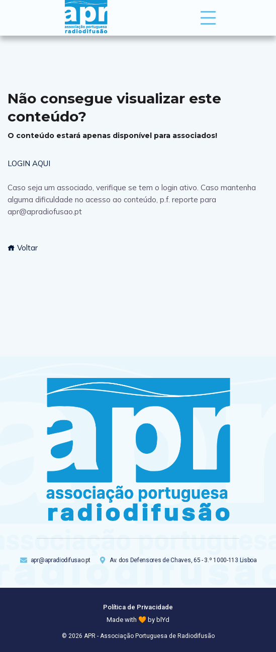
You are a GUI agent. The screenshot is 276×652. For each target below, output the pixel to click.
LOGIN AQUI (29, 163)
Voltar (23, 247)
